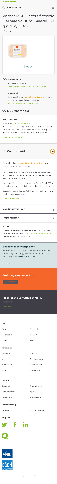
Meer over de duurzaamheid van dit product (27, 87)
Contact (33, 335)
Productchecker (12, 7)
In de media (7, 365)
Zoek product (10, 282)
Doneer (5, 340)
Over (4, 329)
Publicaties (35, 354)
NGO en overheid (37, 410)
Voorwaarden (36, 397)
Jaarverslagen (36, 329)
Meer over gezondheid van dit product (24, 103)
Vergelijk (28, 67)
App (32, 392)
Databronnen (36, 365)
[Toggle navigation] (53, 8)
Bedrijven (6, 410)
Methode (6, 354)
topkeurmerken (20, 123)
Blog (4, 370)
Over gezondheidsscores (13, 199)
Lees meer (8, 307)
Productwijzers (36, 386)
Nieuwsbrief (7, 335)
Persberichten (36, 359)
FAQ (32, 340)
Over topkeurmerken (12, 137)
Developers (7, 397)
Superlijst (6, 386)
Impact (5, 359)
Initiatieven (35, 370)
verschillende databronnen (40, 233)
